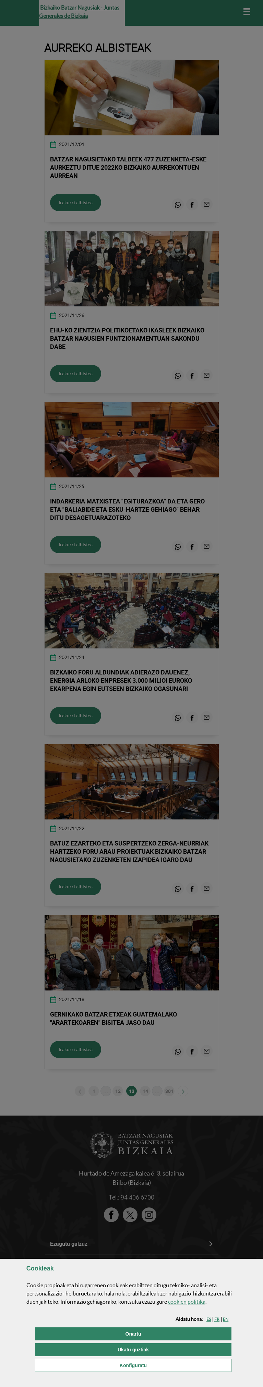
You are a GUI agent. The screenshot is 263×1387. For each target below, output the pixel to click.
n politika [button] (186, 1302)
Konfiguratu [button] (168, 1365)
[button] (208, 1319)
